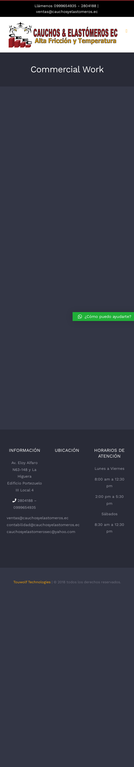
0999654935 (65, 6)
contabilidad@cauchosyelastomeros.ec (43, 525)
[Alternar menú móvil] (126, 31)
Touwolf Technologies (32, 582)
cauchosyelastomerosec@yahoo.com (41, 531)
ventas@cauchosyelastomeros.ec (67, 11)
